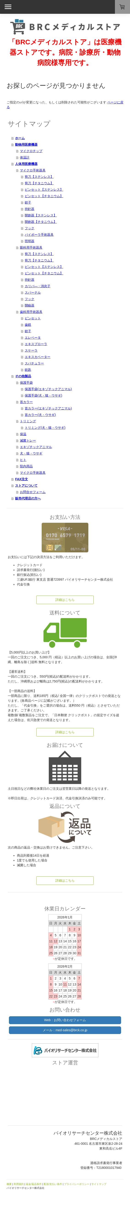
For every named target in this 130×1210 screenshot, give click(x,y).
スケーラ (31, 350)
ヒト (23, 460)
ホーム (20, 138)
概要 (9, 1184)
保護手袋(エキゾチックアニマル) (48, 389)
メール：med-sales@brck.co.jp (65, 1030)
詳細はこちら (65, 600)
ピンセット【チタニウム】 (44, 196)
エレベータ (33, 337)
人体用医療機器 (26, 164)
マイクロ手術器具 (33, 170)
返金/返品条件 (34, 1184)
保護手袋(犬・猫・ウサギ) (43, 395)
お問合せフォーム (33, 492)
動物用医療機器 (26, 144)
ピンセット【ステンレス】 (44, 189)
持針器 (29, 209)
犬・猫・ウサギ (31, 453)
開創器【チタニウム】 (41, 222)
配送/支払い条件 (53, 1184)
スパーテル (33, 292)
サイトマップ (98, 1184)
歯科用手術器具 (31, 312)
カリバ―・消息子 (37, 286)
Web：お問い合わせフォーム (65, 1020)
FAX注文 (21, 479)
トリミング (28, 421)
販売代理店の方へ (28, 498)
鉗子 (28, 202)
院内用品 (26, 466)
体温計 (25, 157)
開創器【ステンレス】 (41, 215)
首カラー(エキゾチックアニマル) (48, 408)
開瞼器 (29, 305)
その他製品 (23, 376)
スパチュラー (34, 363)
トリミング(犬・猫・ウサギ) (45, 427)
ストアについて (26, 485)
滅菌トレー (28, 440)
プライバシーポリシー (76, 1184)
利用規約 (19, 1184)
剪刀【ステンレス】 (39, 177)
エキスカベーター (37, 357)
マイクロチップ (31, 151)
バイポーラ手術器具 (39, 234)
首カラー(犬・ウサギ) (40, 415)
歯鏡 (28, 325)
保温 (23, 434)
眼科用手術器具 (31, 247)
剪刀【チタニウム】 (39, 183)
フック (29, 228)
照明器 (29, 241)
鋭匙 (28, 370)
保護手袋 (26, 382)
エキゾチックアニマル (36, 447)
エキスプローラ (36, 344)
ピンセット (33, 318)
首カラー (26, 402)
